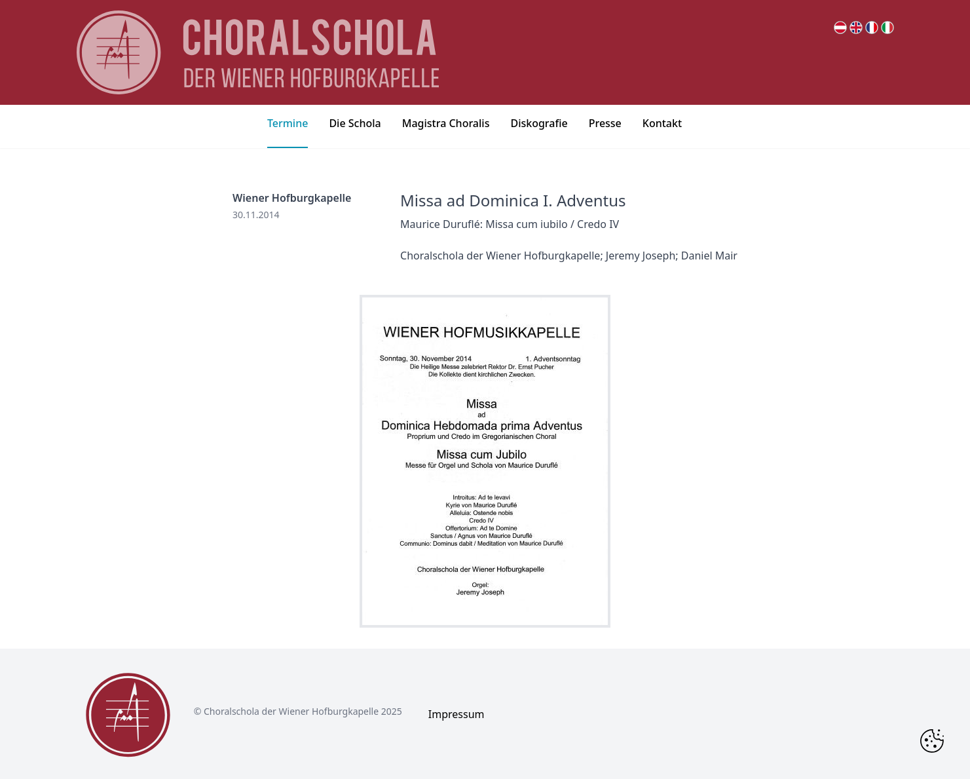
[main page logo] (258, 52)
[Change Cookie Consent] (932, 741)
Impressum (456, 714)
